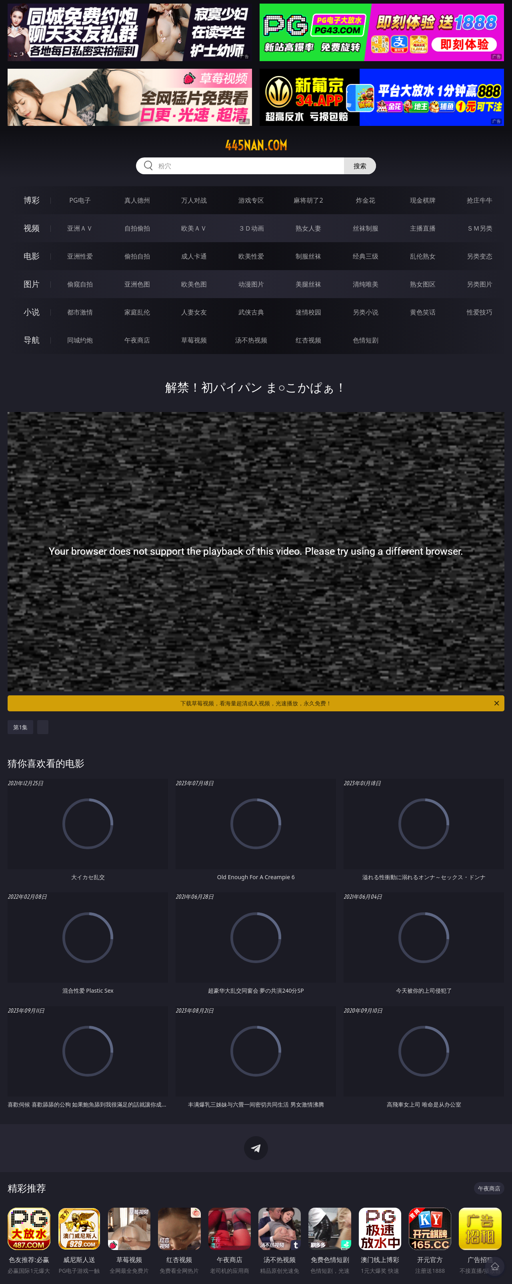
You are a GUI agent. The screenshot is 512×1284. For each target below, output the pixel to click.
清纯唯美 (365, 284)
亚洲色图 (137, 284)
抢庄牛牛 (479, 200)
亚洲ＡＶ (80, 228)
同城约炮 (80, 340)
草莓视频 (194, 340)
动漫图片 (251, 284)
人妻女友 (194, 312)
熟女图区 (423, 284)
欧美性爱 (251, 256)
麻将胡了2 (308, 200)
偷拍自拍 (137, 256)
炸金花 (365, 200)
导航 (32, 339)
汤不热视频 (251, 340)
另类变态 (479, 256)
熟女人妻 (308, 228)
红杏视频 (308, 340)
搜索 (360, 165)
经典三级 (365, 256)
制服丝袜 (308, 256)
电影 (32, 256)
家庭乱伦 (137, 312)
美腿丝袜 (308, 284)
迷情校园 (308, 312)
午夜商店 (137, 340)
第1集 (20, 727)
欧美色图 (194, 284)
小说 (32, 312)
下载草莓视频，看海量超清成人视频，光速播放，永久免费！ (340, 703)
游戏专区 (251, 200)
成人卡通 (194, 256)
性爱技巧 (479, 312)
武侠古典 (251, 312)
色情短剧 (365, 340)
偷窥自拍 (80, 284)
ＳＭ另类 (479, 228)
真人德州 (137, 200)
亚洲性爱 (80, 256)
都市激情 (80, 312)
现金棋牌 (423, 200)
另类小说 (365, 312)
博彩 (32, 200)
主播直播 (423, 228)
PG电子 (79, 200)
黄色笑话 (423, 312)
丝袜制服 (365, 228)
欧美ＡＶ (194, 228)
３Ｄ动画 (251, 228)
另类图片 (479, 284)
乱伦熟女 (423, 256)
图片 (32, 284)
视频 (32, 228)
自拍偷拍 (137, 228)
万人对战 (194, 200)
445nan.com (256, 145)
